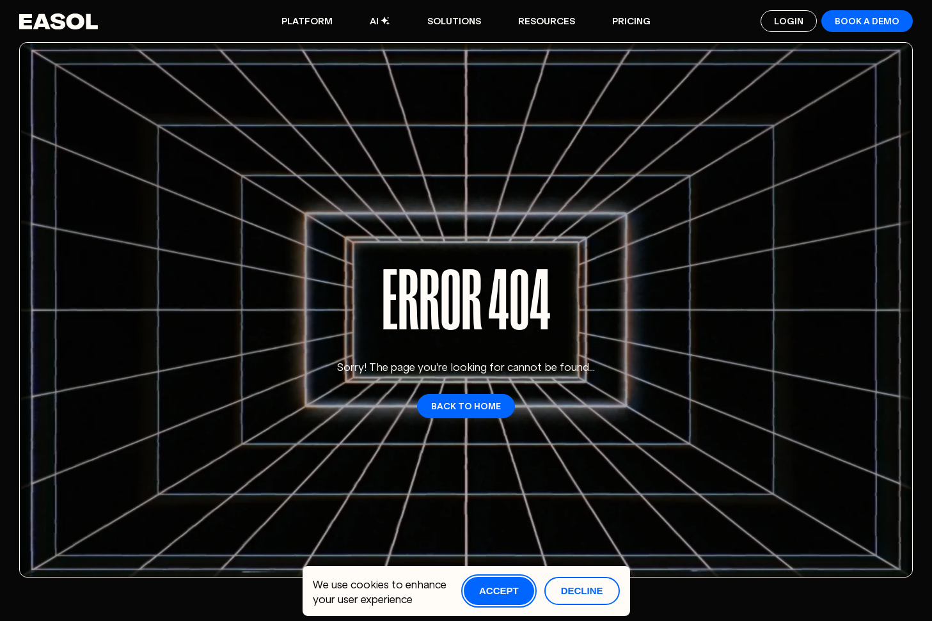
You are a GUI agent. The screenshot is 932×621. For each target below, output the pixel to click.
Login (788, 20)
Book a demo (867, 20)
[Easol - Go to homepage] (58, 21)
